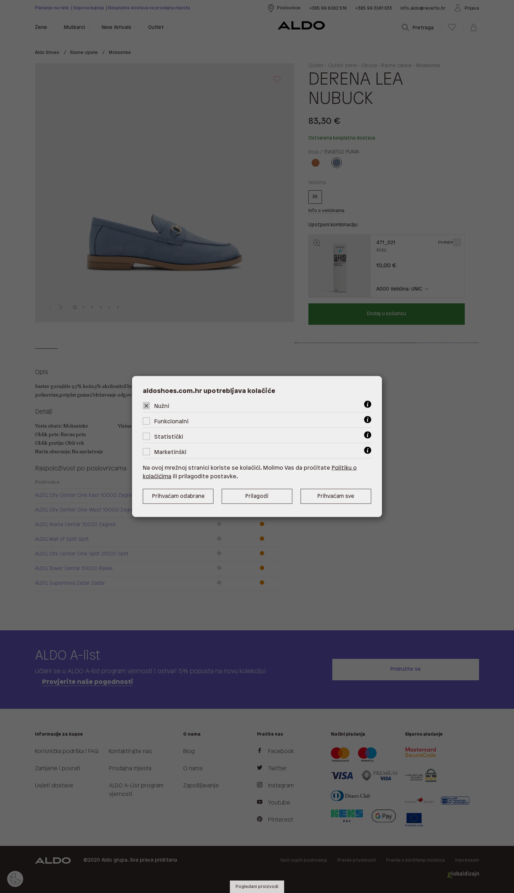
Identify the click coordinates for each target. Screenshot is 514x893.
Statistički (168, 437)
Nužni (161, 406)
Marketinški (170, 452)
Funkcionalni (171, 422)
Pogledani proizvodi (257, 886)
